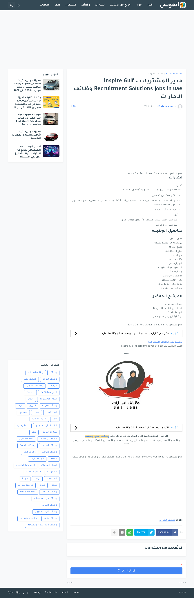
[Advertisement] (97, 40)
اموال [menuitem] (139, 5)
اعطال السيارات (49, 465)
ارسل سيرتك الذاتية (18, 592)
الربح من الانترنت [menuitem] (120, 5)
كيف (34, 432)
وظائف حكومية (27, 445)
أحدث (181, 582)
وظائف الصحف (49, 445)
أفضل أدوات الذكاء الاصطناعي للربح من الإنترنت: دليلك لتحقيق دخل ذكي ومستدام (27, 152)
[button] (19, 5)
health (53, 459)
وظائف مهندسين (28, 518)
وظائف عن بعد (49, 452)
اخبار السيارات (37, 459)
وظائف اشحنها (49, 492)
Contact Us (51, 592)
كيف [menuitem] (57, 5)
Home (76, 592)
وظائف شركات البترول (46, 512)
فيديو (42, 485)
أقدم (71, 582)
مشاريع (23, 412)
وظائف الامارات (156, 74)
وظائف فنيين (50, 518)
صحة (54, 485)
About (64, 592)
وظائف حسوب (49, 505)
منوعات (30, 392)
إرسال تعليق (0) (126, 570)
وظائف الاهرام (26, 439)
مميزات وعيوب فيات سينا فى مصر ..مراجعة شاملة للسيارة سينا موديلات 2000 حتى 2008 (27, 85)
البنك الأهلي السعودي (46, 426)
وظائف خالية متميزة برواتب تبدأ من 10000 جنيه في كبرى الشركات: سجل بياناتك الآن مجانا (27, 103)
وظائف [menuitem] (85, 5)
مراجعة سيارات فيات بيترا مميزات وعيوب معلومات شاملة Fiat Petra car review (28, 120)
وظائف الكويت (50, 379)
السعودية (52, 472)
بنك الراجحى (23, 426)
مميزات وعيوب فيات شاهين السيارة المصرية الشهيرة (26, 135)
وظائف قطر (30, 452)
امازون (32, 406)
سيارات (53, 386)
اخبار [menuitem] (150, 5)
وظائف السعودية (34, 386)
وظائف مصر (30, 379)
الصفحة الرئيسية (174, 74)
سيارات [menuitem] (100, 5)
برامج (37, 479)
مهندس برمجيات (48, 439)
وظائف (53, 372)
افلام (30, 399)
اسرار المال (51, 412)
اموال (36, 412)
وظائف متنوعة (49, 406)
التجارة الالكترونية (48, 399)
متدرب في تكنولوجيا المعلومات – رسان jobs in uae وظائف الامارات (135, 333)
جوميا (25, 479)
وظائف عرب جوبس (97, 436)
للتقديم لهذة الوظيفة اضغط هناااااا (164, 342)
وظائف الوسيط (27, 492)
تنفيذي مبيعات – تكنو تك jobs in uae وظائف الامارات (142, 428)
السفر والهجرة (33, 472)
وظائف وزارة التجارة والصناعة (42, 525)
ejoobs (182, 592)
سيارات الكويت (50, 432)
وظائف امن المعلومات (45, 498)
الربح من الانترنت (49, 392)
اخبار (55, 419)
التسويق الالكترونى (25, 465)
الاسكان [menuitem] (71, 5)
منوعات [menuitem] (45, 5)
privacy (37, 592)
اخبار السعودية (39, 419)
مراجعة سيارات (25, 485)
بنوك (20, 406)
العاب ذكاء (52, 479)
